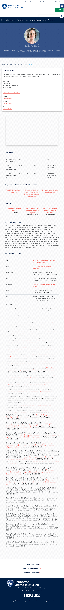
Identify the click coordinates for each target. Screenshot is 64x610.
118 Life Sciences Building (11, 93)
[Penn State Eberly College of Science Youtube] (38, 596)
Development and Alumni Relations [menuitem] (39, 2)
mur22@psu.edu (8, 98)
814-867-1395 (7, 103)
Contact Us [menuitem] (38, 588)
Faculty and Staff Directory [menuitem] (56, 2)
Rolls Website (8, 109)
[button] (59, 10)
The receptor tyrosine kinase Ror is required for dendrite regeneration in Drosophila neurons (31, 472)
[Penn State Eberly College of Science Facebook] (25, 596)
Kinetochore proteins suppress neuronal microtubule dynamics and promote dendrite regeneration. (32, 436)
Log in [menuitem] (44, 588)
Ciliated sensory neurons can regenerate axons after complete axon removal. (33, 369)
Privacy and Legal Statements (46, 601)
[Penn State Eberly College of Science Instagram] (32, 596)
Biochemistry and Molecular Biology (28, 20)
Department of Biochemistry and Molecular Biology (15, 64)
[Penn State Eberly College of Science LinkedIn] (35, 596)
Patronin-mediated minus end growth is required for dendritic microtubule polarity (31, 482)
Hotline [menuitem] (32, 588)
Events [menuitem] (26, 2)
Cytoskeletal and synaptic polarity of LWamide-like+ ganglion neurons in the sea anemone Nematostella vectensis (30, 425)
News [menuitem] (22, 2)
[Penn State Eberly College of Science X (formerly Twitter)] (28, 596)
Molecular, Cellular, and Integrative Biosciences (50, 211)
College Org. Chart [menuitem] (23, 588)
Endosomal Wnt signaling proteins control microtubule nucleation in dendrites (30, 458)
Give (59, 10)
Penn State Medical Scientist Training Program (31, 211)
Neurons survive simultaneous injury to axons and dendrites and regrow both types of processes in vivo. (32, 445)
